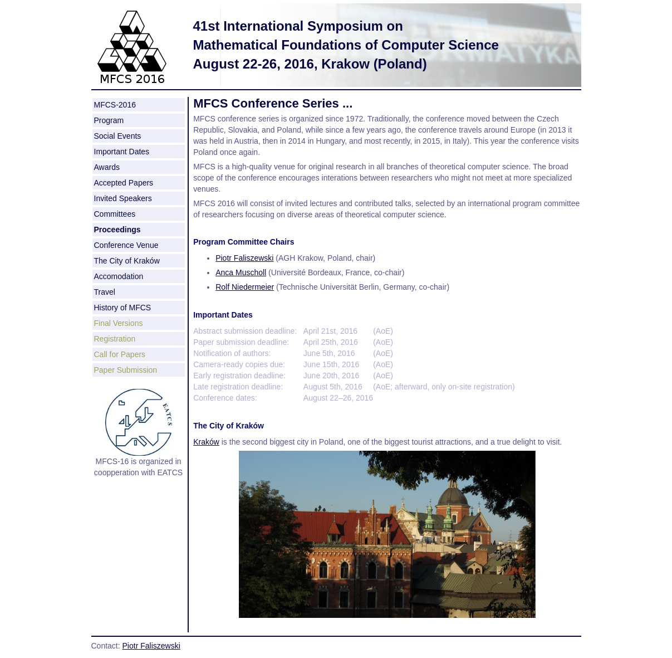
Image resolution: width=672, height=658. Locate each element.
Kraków (206, 441)
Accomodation (119, 276)
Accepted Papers (124, 182)
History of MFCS (122, 307)
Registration (115, 338)
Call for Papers (120, 354)
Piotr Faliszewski (244, 258)
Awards (107, 167)
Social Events (117, 135)
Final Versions (118, 323)
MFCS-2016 (115, 104)
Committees (115, 213)
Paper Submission (126, 369)
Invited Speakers (123, 198)
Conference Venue (126, 245)
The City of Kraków (127, 260)
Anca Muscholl (240, 272)
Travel (104, 291)
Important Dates (122, 151)
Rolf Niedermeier (244, 286)
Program (109, 120)
